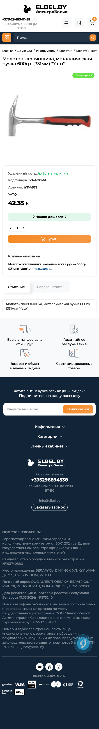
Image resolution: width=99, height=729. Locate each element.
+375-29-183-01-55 (16, 19)
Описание (16, 287)
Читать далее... (41, 268)
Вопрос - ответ (50, 287)
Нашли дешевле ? (49, 217)
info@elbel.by (49, 501)
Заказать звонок (49, 507)
